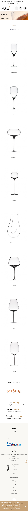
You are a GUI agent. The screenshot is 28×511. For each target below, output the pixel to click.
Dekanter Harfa (14, 243)
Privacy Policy (14, 493)
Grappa (14, 200)
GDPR (13, 487)
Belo (14, 328)
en (17, 3)
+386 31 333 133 (7, 1)
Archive (14, 371)
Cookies (14, 490)
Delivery (14, 480)
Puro (14, 114)
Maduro (14, 285)
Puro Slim (14, 72)
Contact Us (14, 435)
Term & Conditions (14, 477)
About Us (14, 431)
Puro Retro (14, 157)
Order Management (14, 484)
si (19, 3)
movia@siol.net (18, 1)
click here (13, 509)
